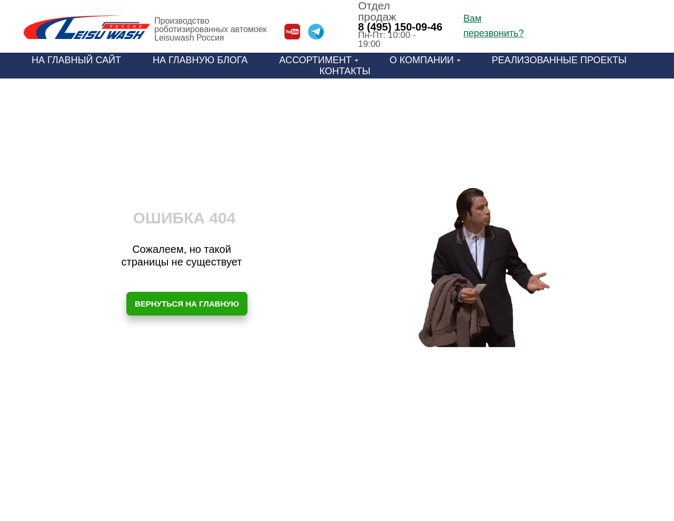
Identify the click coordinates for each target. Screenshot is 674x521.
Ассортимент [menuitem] (315, 60)
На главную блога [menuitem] (200, 60)
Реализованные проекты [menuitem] (559, 60)
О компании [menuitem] (422, 60)
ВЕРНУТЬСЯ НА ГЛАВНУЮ (187, 303)
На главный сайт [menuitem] (76, 60)
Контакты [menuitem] (344, 71)
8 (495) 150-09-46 (400, 27)
